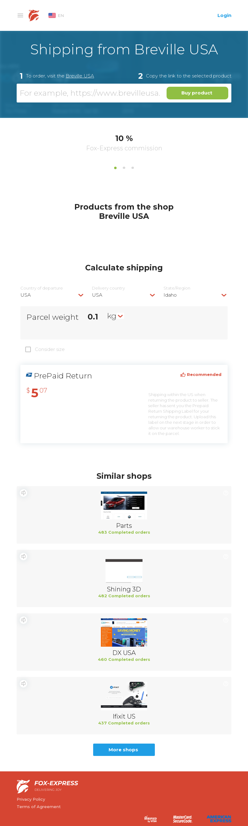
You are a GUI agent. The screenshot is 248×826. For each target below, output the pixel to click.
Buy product (196, 93)
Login (224, 15)
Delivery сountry (108, 288)
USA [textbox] (25, 295)
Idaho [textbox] (170, 295)
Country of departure (41, 288)
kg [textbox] (112, 315)
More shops (123, 750)
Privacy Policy (31, 799)
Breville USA (80, 76)
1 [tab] (115, 168)
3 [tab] (132, 168)
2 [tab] (124, 168)
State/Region (176, 288)
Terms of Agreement (39, 806)
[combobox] (52, 295)
